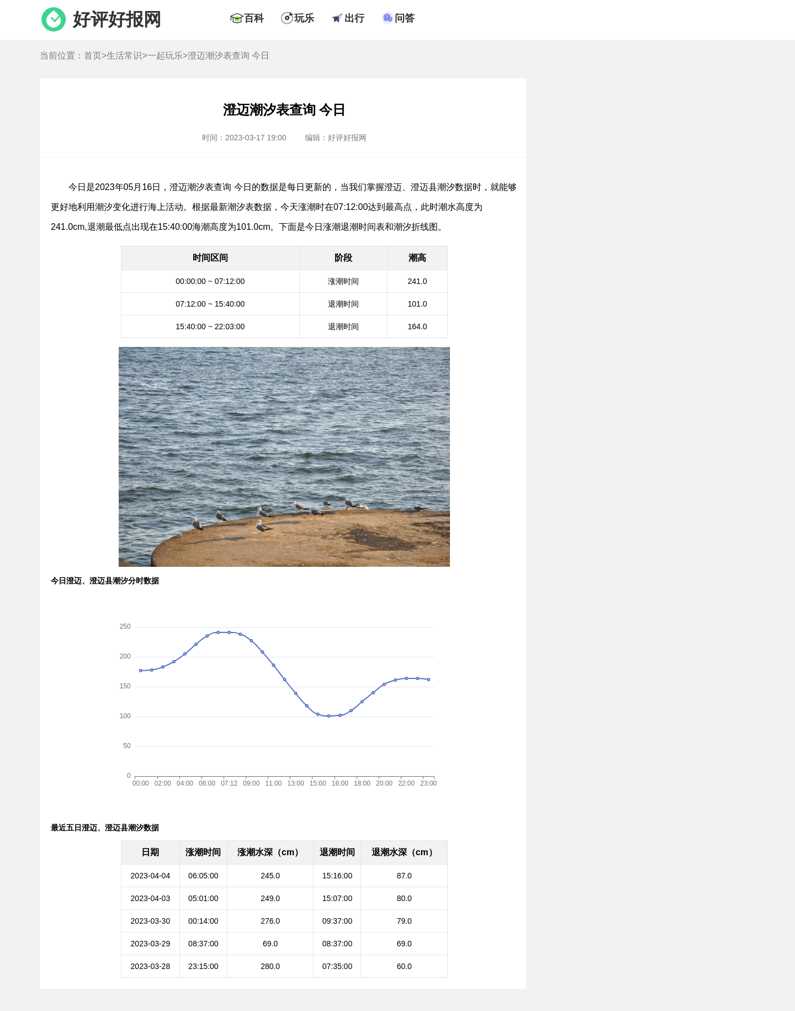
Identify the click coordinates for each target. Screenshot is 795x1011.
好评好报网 (117, 19)
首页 (93, 55)
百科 (254, 18)
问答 (405, 18)
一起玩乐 (165, 55)
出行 (354, 18)
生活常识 (124, 55)
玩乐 (304, 18)
